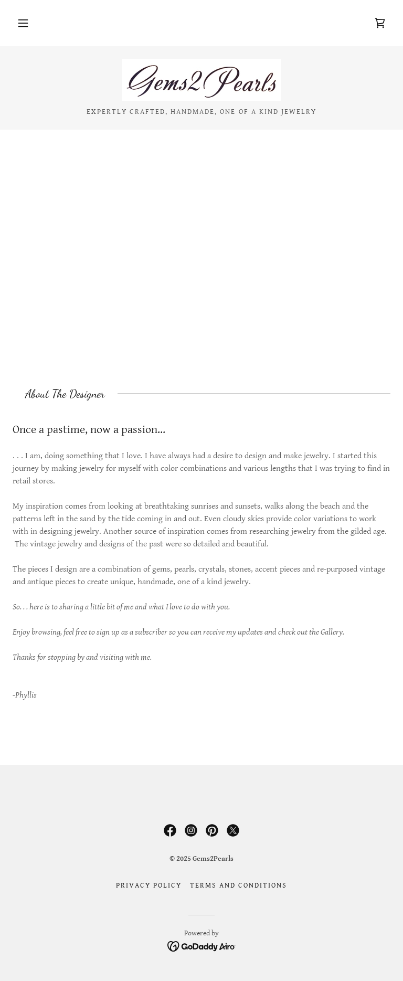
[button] (23, 23)
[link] (379, 23)
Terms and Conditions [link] (238, 885)
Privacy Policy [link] (149, 885)
